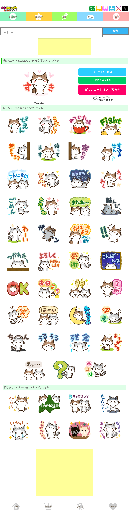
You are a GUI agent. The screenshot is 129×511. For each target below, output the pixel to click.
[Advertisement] (64, 46)
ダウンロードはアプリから (102, 89)
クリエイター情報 (102, 72)
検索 (115, 30)
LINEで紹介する (102, 80)
